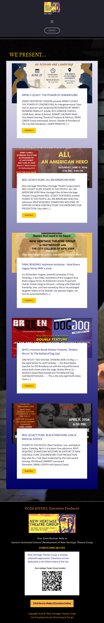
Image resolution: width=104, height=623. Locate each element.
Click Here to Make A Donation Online (52, 603)
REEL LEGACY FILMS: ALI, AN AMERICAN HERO (48, 179)
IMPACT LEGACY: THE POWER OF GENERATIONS (50, 95)
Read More (29, 130)
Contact (52, 30)
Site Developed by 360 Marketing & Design (52, 617)
